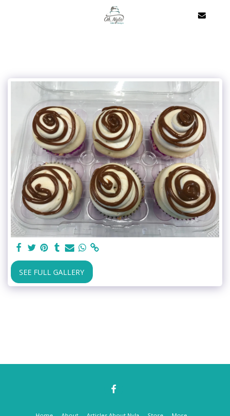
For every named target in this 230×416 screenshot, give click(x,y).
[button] (11, 14)
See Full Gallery (51, 272)
